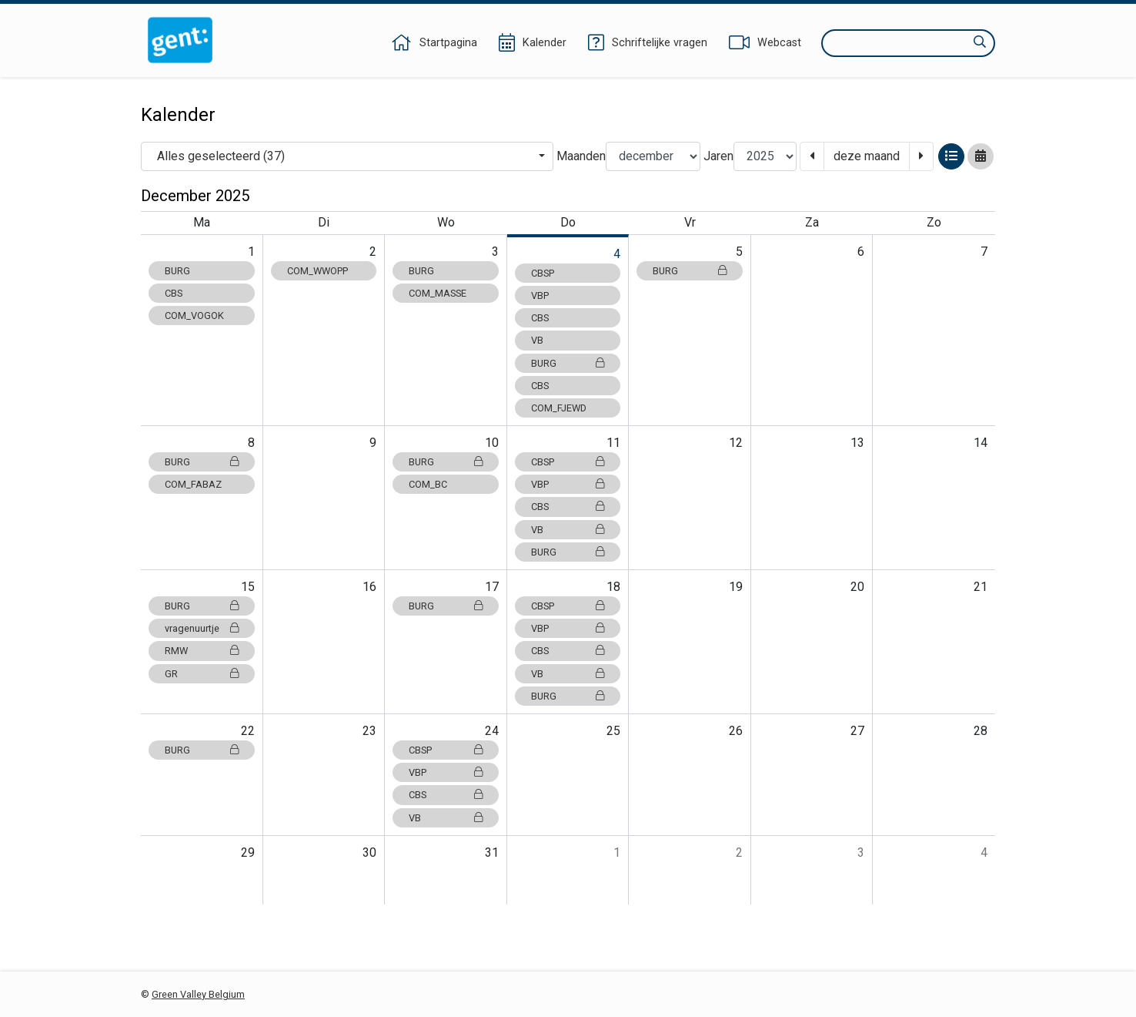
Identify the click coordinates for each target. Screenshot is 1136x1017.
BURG (177, 271)
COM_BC (428, 484)
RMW (202, 650)
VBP (540, 295)
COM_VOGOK (194, 315)
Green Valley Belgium (198, 994)
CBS (173, 293)
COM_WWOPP (317, 271)
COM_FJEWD (558, 408)
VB (537, 340)
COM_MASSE (437, 293)
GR (202, 674)
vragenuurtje (202, 628)
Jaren (718, 156)
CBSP (542, 273)
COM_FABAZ (193, 484)
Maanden (581, 156)
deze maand (867, 156)
